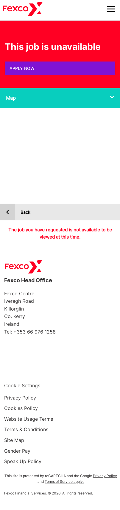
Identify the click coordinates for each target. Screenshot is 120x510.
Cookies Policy (21, 408)
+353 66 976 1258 (34, 332)
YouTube (102, 361)
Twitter (46, 361)
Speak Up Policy (22, 461)
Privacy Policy (20, 398)
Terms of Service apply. (64, 481)
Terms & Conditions (26, 429)
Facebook (18, 361)
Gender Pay (17, 451)
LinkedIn (74, 361)
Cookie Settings (22, 385)
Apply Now (22, 68)
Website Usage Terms (28, 419)
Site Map (14, 440)
